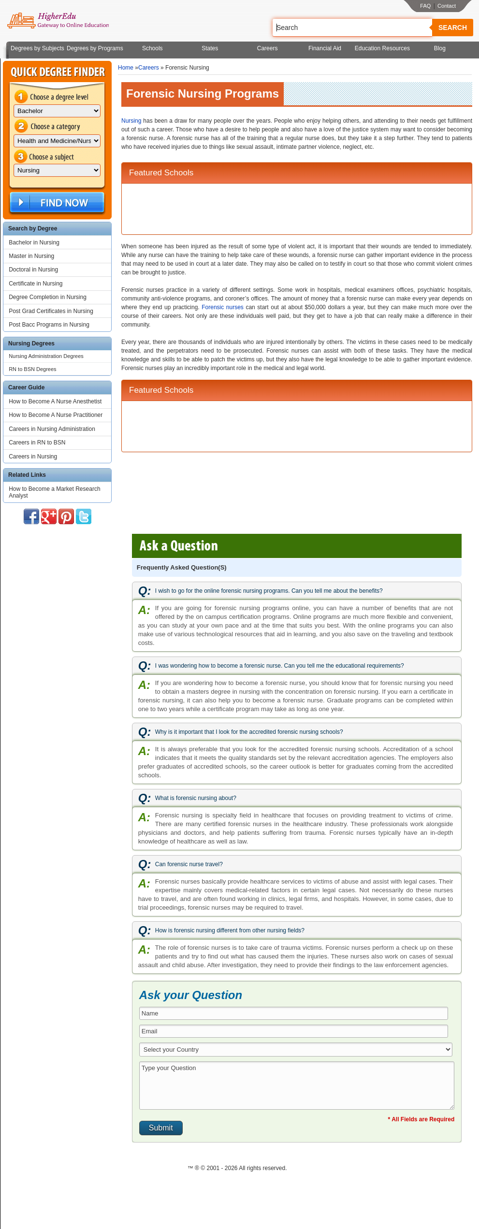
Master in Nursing (31, 256)
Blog (440, 48)
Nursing (131, 120)
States (210, 48)
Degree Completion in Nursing (48, 297)
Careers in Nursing (33, 456)
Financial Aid (324, 48)
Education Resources (382, 48)
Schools (152, 48)
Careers (267, 48)
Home (125, 67)
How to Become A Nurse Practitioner (55, 415)
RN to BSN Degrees (32, 369)
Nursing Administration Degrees (46, 356)
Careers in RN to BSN (37, 442)
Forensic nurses (223, 307)
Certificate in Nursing (35, 283)
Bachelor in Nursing (34, 242)
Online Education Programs (57, 21)
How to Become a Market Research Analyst (54, 492)
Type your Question (296, 1085)
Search (452, 27)
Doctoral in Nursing (33, 269)
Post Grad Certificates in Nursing (51, 311)
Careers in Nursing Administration (52, 429)
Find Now (56, 202)
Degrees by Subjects (37, 48)
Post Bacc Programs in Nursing (49, 324)
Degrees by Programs (95, 48)
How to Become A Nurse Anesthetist (55, 401)
